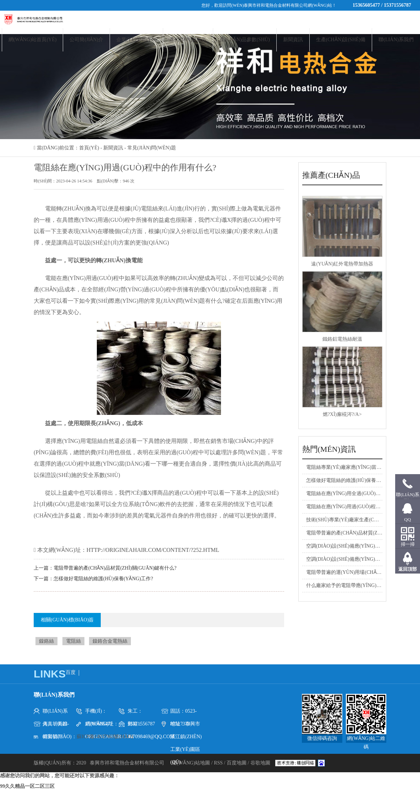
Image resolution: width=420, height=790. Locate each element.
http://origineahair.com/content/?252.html (153, 550)
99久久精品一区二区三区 (27, 786)
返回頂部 (407, 569)
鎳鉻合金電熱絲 (110, 641)
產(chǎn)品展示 (188, 39)
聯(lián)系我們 (396, 39)
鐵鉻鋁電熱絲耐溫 (342, 339)
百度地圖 (237, 763)
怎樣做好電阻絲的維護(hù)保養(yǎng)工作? (103, 578)
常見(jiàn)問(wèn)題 (151, 147)
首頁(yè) (89, 147)
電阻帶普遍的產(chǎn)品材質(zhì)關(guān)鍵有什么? (115, 568)
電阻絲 (73, 641)
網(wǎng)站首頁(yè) (33, 39)
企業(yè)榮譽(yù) (136, 39)
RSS (218, 763)
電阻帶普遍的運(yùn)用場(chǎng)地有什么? (357, 572)
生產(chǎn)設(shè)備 (341, 39)
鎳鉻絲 (46, 641)
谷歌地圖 (260, 763)
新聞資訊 (293, 39)
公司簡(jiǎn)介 (86, 39)
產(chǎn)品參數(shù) (245, 39)
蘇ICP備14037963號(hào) (105, 736)
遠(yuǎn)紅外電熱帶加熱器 (342, 264)
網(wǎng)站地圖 (191, 763)
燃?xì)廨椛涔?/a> (342, 414)
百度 (71, 672)
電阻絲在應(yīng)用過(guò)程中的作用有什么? (359, 506)
